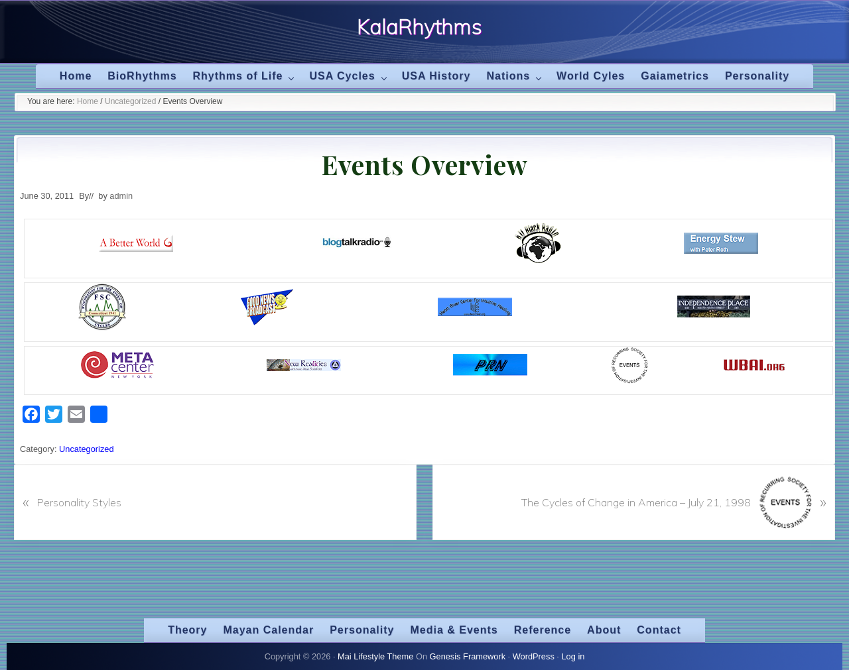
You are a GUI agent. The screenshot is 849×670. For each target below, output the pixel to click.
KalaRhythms (419, 27)
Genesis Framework (468, 656)
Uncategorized (86, 449)
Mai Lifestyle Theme (375, 656)
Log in (572, 656)
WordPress (534, 656)
